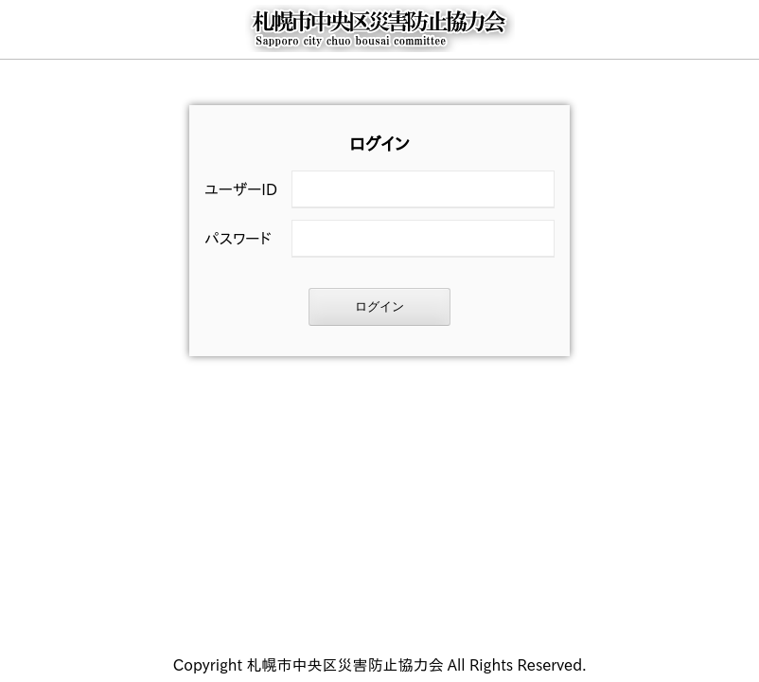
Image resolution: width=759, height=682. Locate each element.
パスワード (237, 238)
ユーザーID (240, 189)
